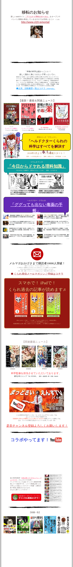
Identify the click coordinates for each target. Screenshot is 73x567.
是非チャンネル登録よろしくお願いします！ (37, 425)
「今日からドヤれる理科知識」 (36, 166)
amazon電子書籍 (53, 316)
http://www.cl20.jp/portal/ (35, 22)
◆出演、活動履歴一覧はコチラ (35, 88)
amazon (12, 368)
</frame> (36, 458)
